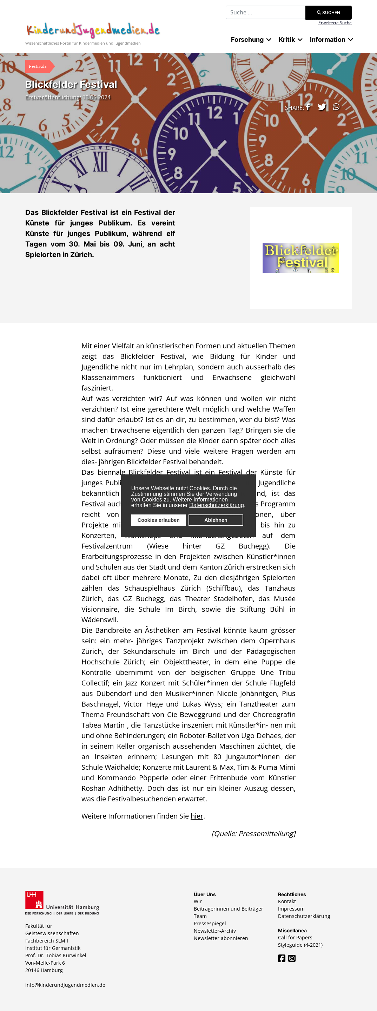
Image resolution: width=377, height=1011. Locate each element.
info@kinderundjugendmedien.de (65, 985)
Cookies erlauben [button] (159, 520)
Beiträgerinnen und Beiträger (228, 908)
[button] (306, 106)
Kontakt (287, 901)
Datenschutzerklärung (216, 505)
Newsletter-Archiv (215, 930)
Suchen (328, 12)
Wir (198, 901)
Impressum (291, 908)
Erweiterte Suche (335, 23)
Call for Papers (295, 937)
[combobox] (266, 12)
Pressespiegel (210, 923)
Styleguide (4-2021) (300, 944)
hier (197, 816)
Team (200, 916)
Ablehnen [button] (215, 520)
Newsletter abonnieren (221, 938)
